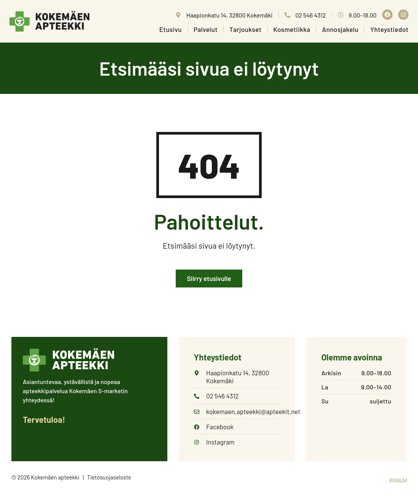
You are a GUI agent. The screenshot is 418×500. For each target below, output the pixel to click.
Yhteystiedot (389, 29)
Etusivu (170, 29)
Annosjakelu (340, 29)
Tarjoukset (245, 29)
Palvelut (206, 29)
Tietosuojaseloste (109, 478)
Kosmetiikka (291, 29)
